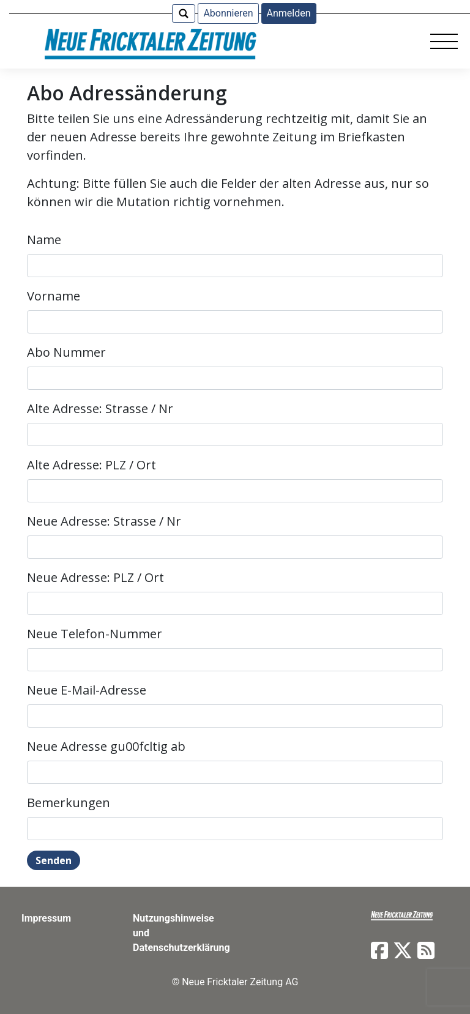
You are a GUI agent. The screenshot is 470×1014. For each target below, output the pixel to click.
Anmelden (289, 13)
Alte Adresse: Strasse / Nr (100, 408)
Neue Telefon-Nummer (94, 633)
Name (44, 239)
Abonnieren (228, 13)
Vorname (53, 296)
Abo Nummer (66, 352)
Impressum (46, 918)
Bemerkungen (68, 802)
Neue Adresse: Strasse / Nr (104, 521)
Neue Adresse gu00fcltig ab (106, 746)
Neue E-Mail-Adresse (86, 690)
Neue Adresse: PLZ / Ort (95, 577)
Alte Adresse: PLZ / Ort (91, 465)
